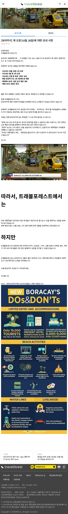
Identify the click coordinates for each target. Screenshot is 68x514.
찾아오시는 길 (40, 475)
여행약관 (6, 479)
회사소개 (6, 475)
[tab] (18, 33)
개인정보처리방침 (55, 475)
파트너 (28, 475)
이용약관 (17, 479)
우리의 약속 (18, 475)
